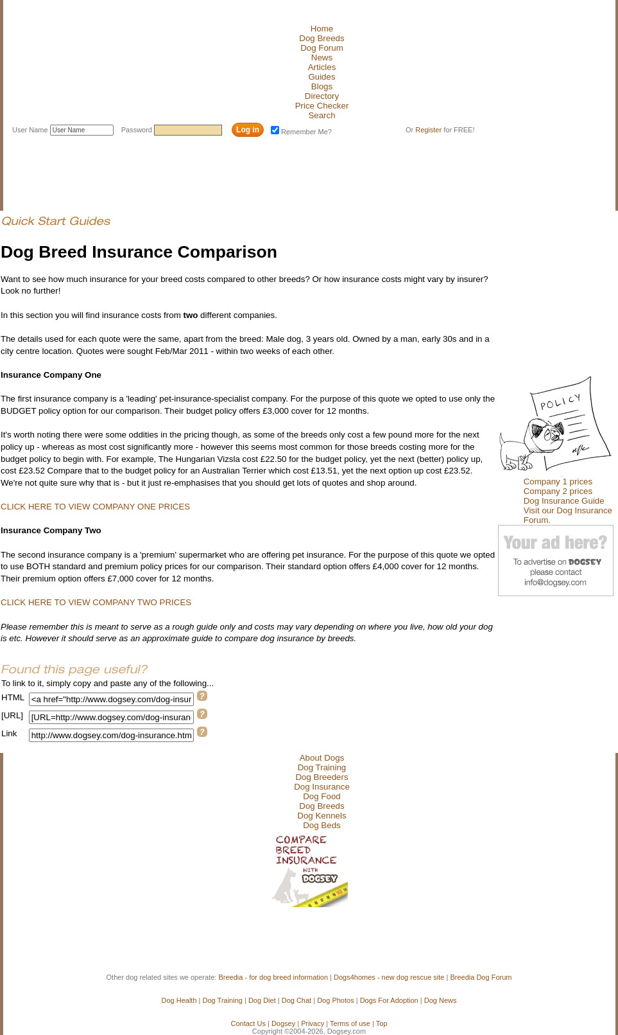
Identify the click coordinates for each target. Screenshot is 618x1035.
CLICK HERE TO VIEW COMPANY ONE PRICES (95, 506)
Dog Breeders (321, 777)
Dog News (440, 1000)
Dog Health (179, 1000)
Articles (322, 67)
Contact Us (247, 1023)
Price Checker (322, 106)
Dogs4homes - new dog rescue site (389, 977)
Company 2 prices (558, 491)
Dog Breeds (321, 38)
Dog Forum (321, 48)
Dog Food (322, 796)
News (321, 57)
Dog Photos (335, 1000)
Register (428, 130)
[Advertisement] (234, 169)
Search (321, 115)
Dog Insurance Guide (564, 501)
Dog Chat (296, 1000)
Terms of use (350, 1023)
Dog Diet (262, 1000)
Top (382, 1023)
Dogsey (283, 1023)
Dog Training (322, 767)
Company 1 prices (558, 481)
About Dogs (322, 758)
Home (322, 28)
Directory (322, 96)
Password (137, 130)
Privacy (312, 1023)
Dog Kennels (321, 815)
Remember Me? (301, 132)
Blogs (321, 86)
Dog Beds (322, 825)
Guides (321, 77)
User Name (31, 130)
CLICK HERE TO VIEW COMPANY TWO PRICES (96, 602)
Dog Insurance (322, 787)
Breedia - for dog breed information (273, 977)
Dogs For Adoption (389, 1000)
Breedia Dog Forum (480, 977)
